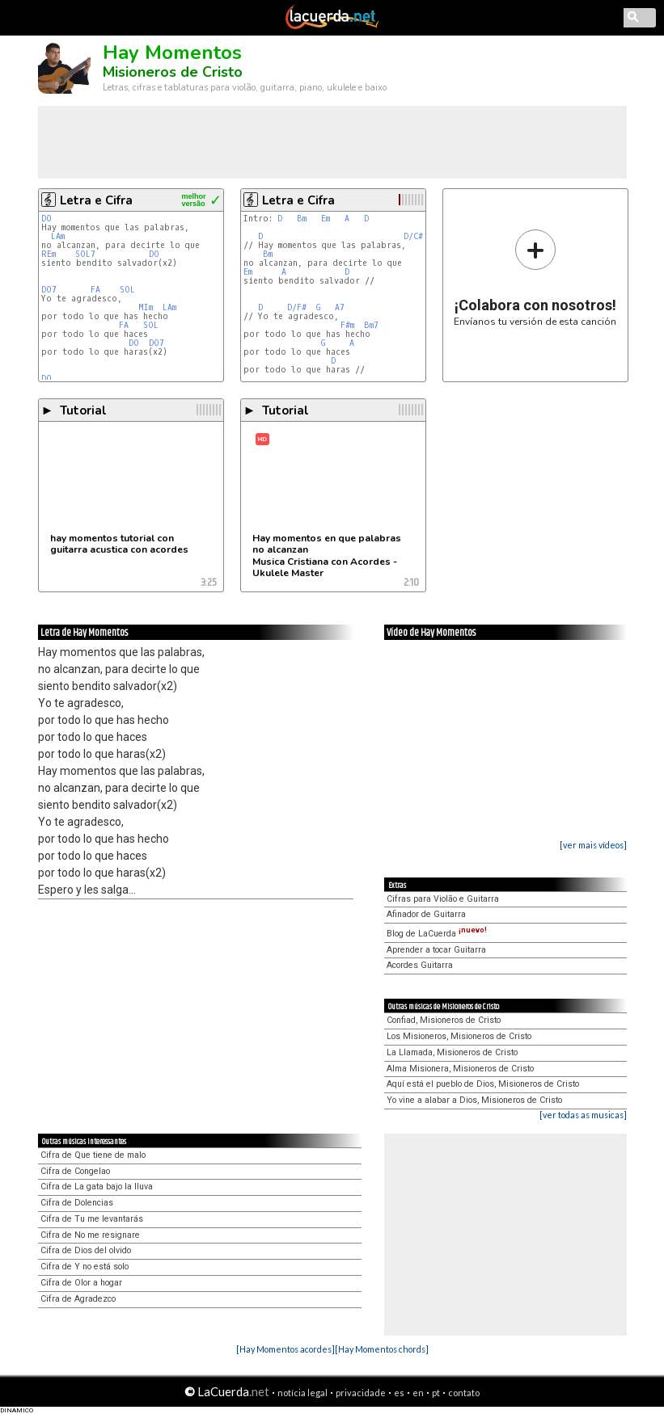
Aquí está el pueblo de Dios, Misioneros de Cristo (483, 1084)
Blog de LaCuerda (437, 933)
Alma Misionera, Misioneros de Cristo (460, 1068)
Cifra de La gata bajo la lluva (96, 1186)
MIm (145, 307)
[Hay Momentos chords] (382, 1349)
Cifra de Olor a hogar (81, 1282)
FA (95, 289)
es (399, 1392)
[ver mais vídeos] (593, 845)
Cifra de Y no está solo (84, 1266)
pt (436, 1392)
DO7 (49, 289)
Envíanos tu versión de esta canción (535, 277)
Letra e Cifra (96, 200)
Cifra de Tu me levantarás (91, 1219)
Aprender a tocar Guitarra (436, 950)
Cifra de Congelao (75, 1171)
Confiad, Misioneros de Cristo (444, 1020)
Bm (302, 218)
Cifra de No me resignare (90, 1235)
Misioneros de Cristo (173, 72)
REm (48, 254)
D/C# (413, 236)
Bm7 (371, 325)
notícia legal (302, 1392)
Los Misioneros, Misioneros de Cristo (459, 1036)
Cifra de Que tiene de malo (93, 1155)
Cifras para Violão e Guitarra (443, 899)
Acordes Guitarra (420, 965)
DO (46, 218)
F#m (347, 325)
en (418, 1392)
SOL (127, 289)
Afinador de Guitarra (426, 914)
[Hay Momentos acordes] (285, 1349)
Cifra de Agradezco (78, 1299)
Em (325, 218)
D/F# (297, 307)
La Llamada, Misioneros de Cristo (452, 1052)
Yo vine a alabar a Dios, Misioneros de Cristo (474, 1100)
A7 (340, 307)
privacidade (361, 1392)
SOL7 (85, 254)
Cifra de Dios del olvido (85, 1250)
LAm (58, 236)
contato (464, 1392)
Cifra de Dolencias (76, 1202)
